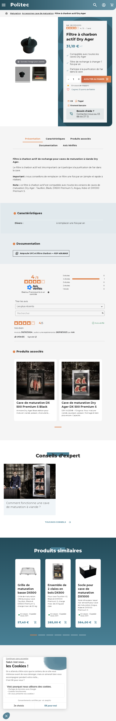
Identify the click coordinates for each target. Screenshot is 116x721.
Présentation (32, 138)
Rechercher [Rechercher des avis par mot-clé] (58, 313)
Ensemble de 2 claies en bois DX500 (57, 588)
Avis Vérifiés (70, 145)
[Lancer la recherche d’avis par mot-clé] (103, 313)
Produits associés (80, 138)
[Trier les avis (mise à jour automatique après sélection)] (60, 306)
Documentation (48, 145)
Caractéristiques (55, 138)
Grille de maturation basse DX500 (27, 588)
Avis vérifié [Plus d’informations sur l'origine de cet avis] (99, 323)
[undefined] (48, 292)
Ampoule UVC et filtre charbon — (41, 253)
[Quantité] (73, 79)
